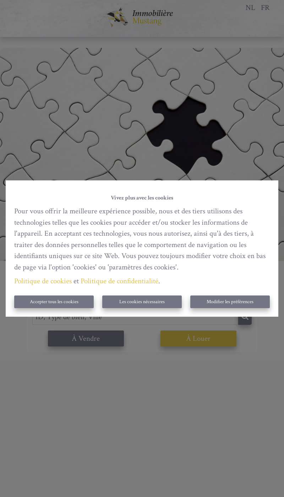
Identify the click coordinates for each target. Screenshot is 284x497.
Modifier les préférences (230, 302)
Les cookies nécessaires (142, 302)
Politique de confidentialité (119, 281)
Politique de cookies (43, 281)
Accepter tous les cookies (54, 302)
